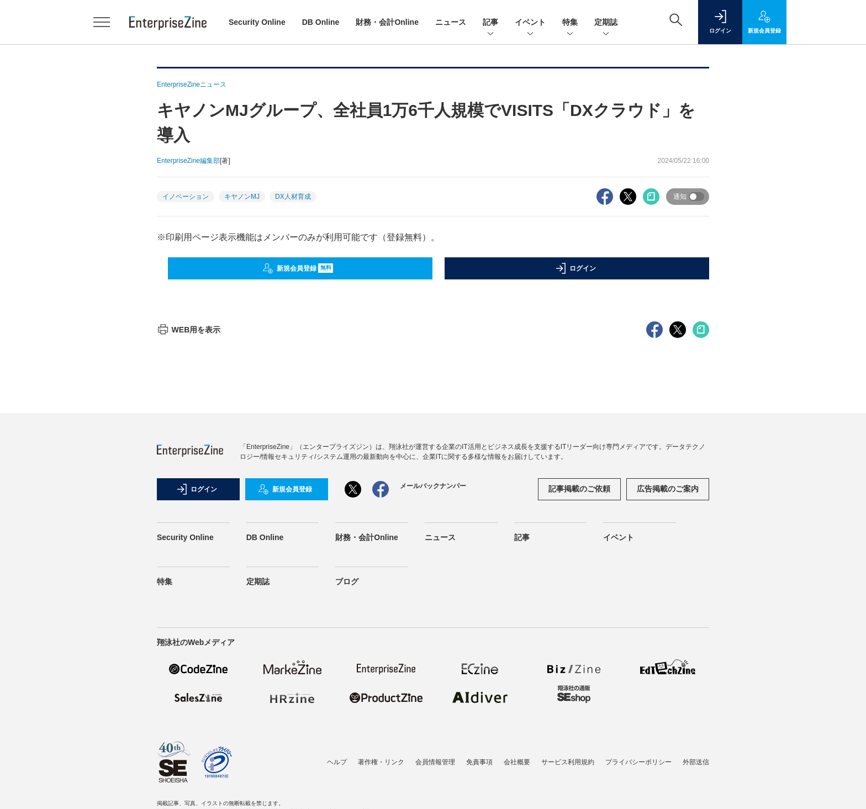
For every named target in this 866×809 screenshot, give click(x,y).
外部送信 (696, 762)
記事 (490, 23)
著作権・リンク (381, 762)
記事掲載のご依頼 (579, 488)
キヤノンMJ (242, 196)
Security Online (257, 22)
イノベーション (185, 196)
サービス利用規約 (567, 762)
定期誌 (605, 23)
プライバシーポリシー (638, 762)
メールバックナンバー (433, 486)
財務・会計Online (387, 22)
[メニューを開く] (102, 22)
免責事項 (479, 762)
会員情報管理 (435, 762)
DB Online (321, 22)
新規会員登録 (298, 268)
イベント (530, 23)
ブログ (346, 581)
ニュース (450, 22)
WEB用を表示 (188, 329)
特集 (570, 23)
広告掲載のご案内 (668, 488)
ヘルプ (337, 762)
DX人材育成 (293, 196)
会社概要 (517, 762)
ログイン (575, 268)
